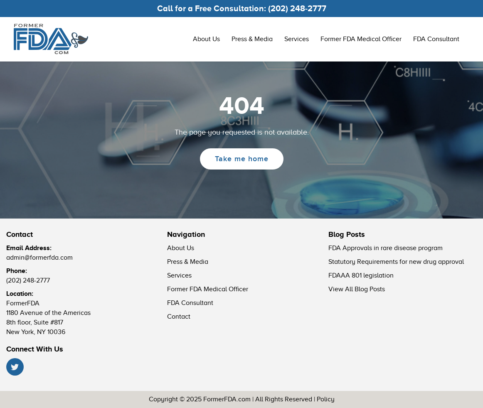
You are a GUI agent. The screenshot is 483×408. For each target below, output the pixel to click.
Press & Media (252, 39)
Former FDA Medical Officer (361, 39)
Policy (326, 399)
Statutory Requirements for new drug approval (396, 261)
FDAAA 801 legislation (361, 275)
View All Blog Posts (356, 289)
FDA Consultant (436, 39)
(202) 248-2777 (297, 8)
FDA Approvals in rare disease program (385, 248)
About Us (206, 39)
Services (296, 39)
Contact (178, 316)
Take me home (242, 159)
